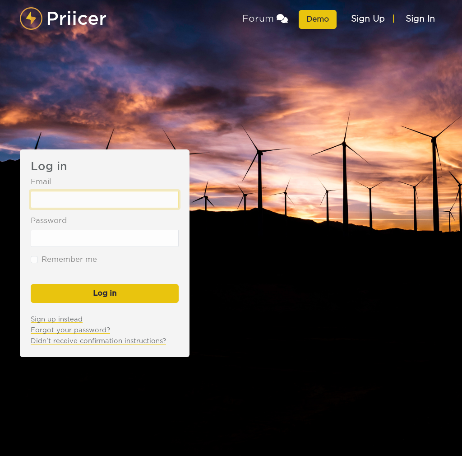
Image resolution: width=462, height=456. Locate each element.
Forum (265, 18)
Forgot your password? (70, 330)
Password (49, 220)
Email (41, 181)
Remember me (69, 259)
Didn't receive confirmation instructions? (98, 340)
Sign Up (368, 18)
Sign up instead (57, 319)
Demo (317, 19)
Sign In (420, 18)
